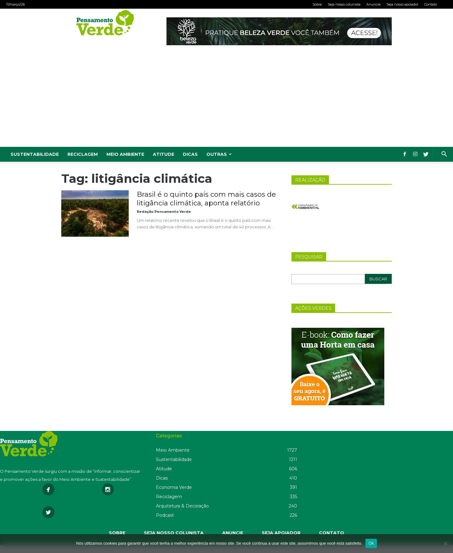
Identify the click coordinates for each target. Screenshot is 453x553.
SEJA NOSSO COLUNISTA (174, 533)
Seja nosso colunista (344, 4)
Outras (219, 154)
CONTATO (331, 533)
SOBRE (117, 533)
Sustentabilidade (35, 154)
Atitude (163, 154)
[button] (444, 155)
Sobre (317, 4)
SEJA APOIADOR (281, 533)
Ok (371, 543)
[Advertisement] (226, 100)
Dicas (190, 154)
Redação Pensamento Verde (164, 211)
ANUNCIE (232, 533)
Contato (430, 4)
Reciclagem (82, 154)
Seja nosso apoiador (402, 4)
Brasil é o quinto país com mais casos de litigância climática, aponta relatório (206, 198)
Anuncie (373, 4)
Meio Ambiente (125, 154)
